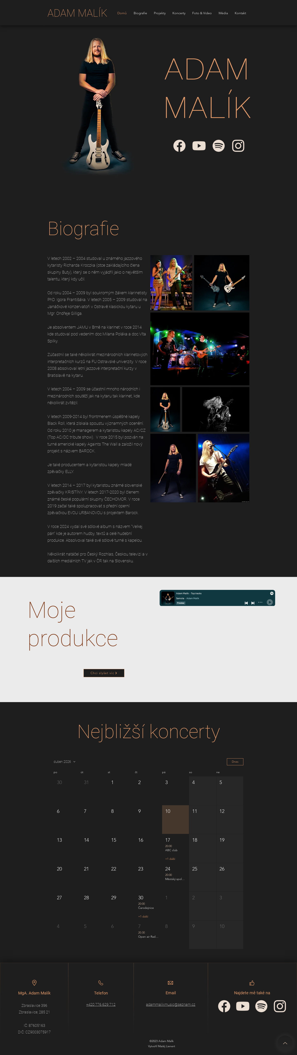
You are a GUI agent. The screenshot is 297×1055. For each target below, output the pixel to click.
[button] (67, 790)
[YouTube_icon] (243, 1006)
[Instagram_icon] (280, 1006)
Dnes (235, 761)
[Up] (285, 1043)
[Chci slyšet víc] (104, 673)
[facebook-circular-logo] (224, 1006)
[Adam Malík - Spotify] (218, 146)
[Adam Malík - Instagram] (238, 146)
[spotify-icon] (261, 1006)
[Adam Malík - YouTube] (199, 146)
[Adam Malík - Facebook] (179, 146)
